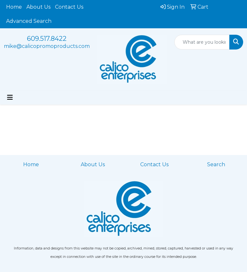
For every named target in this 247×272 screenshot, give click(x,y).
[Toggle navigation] (10, 97)
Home (14, 7)
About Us (38, 7)
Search (216, 164)
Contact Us (69, 7)
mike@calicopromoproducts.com (47, 46)
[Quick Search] (202, 42)
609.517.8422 (47, 38)
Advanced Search (28, 21)
